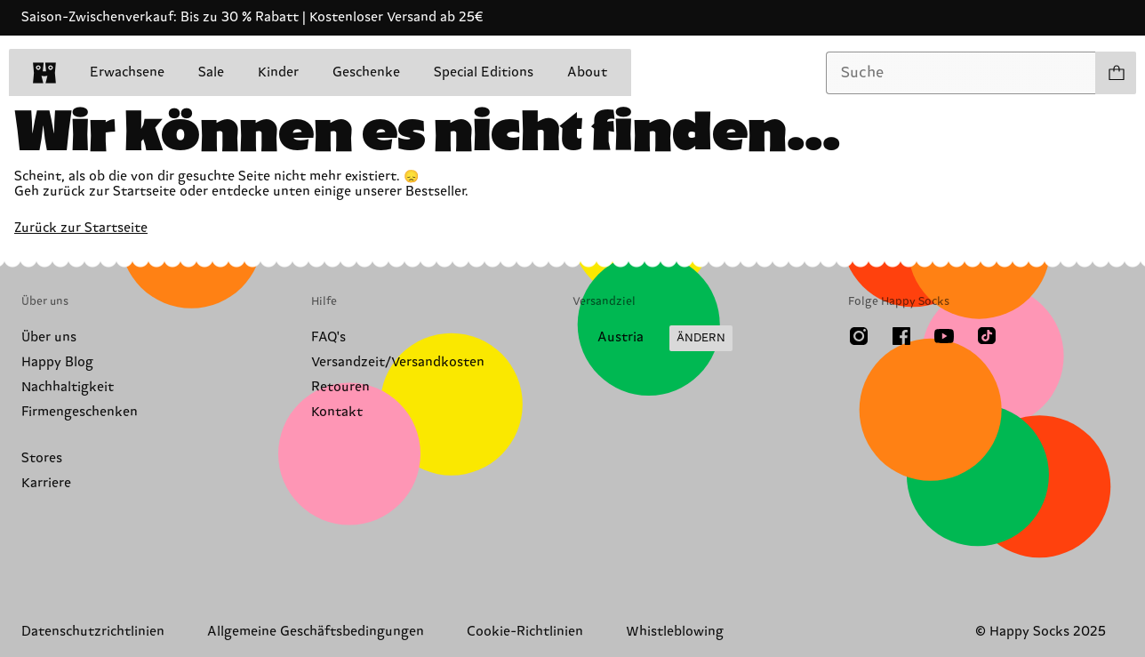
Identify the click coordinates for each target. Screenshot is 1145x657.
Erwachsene (127, 72)
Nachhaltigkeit (67, 387)
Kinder (278, 72)
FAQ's (328, 337)
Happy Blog (57, 362)
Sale (211, 72)
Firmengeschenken (79, 412)
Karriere (46, 483)
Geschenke (366, 72)
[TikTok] (986, 336)
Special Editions (483, 72)
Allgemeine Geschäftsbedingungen (315, 631)
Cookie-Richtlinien (525, 631)
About (587, 72)
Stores (41, 458)
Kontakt (337, 412)
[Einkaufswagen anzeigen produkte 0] (1115, 73)
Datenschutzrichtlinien (92, 631)
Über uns (48, 337)
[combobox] (961, 73)
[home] (44, 73)
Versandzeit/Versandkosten (397, 362)
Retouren (340, 387)
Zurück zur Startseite (81, 228)
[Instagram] (858, 336)
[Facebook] (901, 336)
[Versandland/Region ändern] (652, 338)
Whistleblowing (675, 631)
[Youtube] (944, 336)
